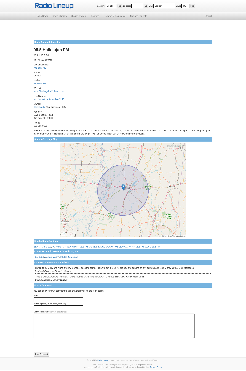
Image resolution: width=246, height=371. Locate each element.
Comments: (50, 312)
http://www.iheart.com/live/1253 (49, 99)
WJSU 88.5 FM (152, 246)
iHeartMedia (39, 107)
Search (209, 16)
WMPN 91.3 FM (80, 246)
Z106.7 (37, 246)
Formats (95, 16)
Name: (37, 296)
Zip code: (127, 6)
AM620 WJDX (52, 257)
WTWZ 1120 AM (119, 246)
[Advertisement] (123, 31)
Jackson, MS (40, 68)
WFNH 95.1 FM (136, 246)
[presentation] (57, 345)
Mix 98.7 (67, 246)
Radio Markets (59, 16)
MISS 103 (46, 246)
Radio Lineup (102, 360)
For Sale (138, 16)
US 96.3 (93, 246)
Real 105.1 (39, 257)
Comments (115, 16)
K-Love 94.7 (104, 246)
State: (178, 6)
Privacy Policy (156, 367)
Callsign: (100, 6)
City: (151, 6)
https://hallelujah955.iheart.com (49, 91)
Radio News (42, 16)
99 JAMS (57, 246)
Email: (50, 304)
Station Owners (78, 16)
